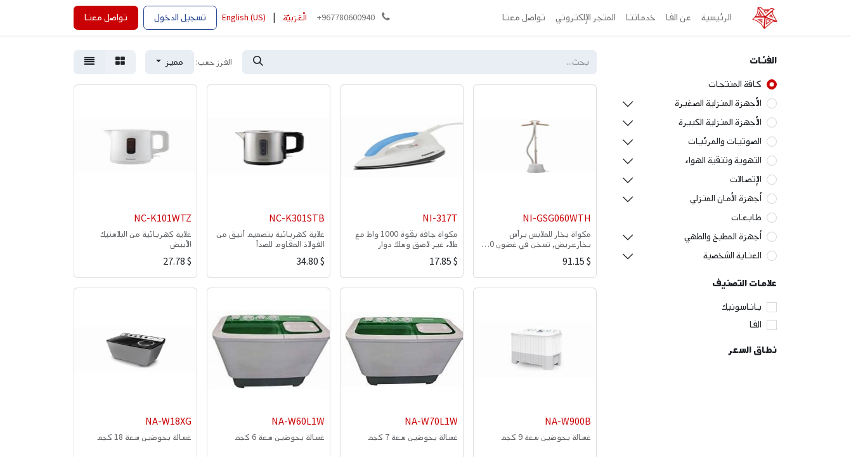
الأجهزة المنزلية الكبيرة (720, 122)
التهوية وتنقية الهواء (723, 160)
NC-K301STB (297, 218)
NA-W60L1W (298, 421)
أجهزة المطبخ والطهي (723, 236)
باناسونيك (742, 307)
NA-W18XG (168, 421)
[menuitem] (716, 17)
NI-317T (440, 218)
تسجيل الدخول (180, 17)
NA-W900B (568, 421)
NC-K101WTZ (163, 218)
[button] (169, 62)
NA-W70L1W (431, 421)
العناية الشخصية (732, 255)
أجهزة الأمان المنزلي (726, 198)
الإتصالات (746, 179)
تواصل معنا (105, 17)
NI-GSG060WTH (557, 218)
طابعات (746, 217)
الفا (756, 324)
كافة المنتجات (735, 84)
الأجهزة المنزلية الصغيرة (718, 103)
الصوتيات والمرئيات (725, 141)
